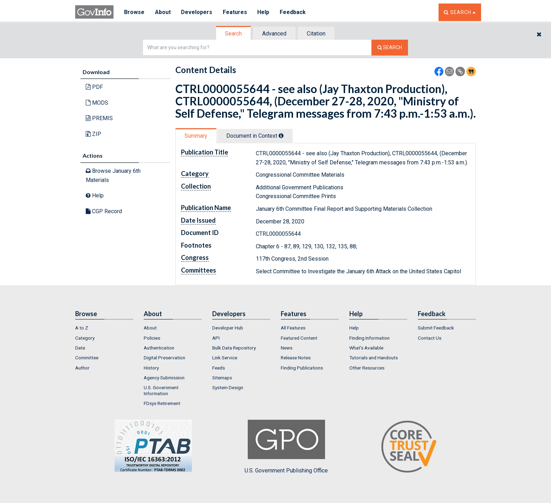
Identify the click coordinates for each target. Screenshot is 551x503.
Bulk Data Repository (234, 348)
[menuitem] (104, 327)
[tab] (234, 33)
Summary (195, 135)
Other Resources (366, 368)
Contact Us (429, 338)
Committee (86, 357)
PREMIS (99, 118)
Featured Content (299, 338)
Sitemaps (222, 377)
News (286, 348)
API (216, 338)
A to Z (81, 328)
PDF (94, 87)
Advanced (274, 33)
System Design (227, 387)
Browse (134, 12)
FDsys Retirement (162, 403)
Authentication (159, 348)
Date (80, 348)
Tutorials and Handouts (373, 357)
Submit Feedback (436, 328)
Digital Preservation (164, 357)
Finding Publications (302, 368)
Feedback (293, 12)
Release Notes (296, 357)
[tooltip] (281, 135)
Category (85, 338)
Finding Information (369, 338)
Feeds (218, 368)
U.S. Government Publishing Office (286, 447)
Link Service (224, 357)
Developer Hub (227, 328)
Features (235, 12)
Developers (197, 12)
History (151, 368)
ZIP (93, 134)
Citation (316, 33)
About (163, 12)
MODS (97, 102)
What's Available (366, 348)
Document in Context (255, 135)
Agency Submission (164, 377)
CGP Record (104, 211)
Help (264, 12)
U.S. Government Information (161, 390)
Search (233, 33)
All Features (293, 328)
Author (82, 368)
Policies (152, 338)
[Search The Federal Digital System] (389, 47)
